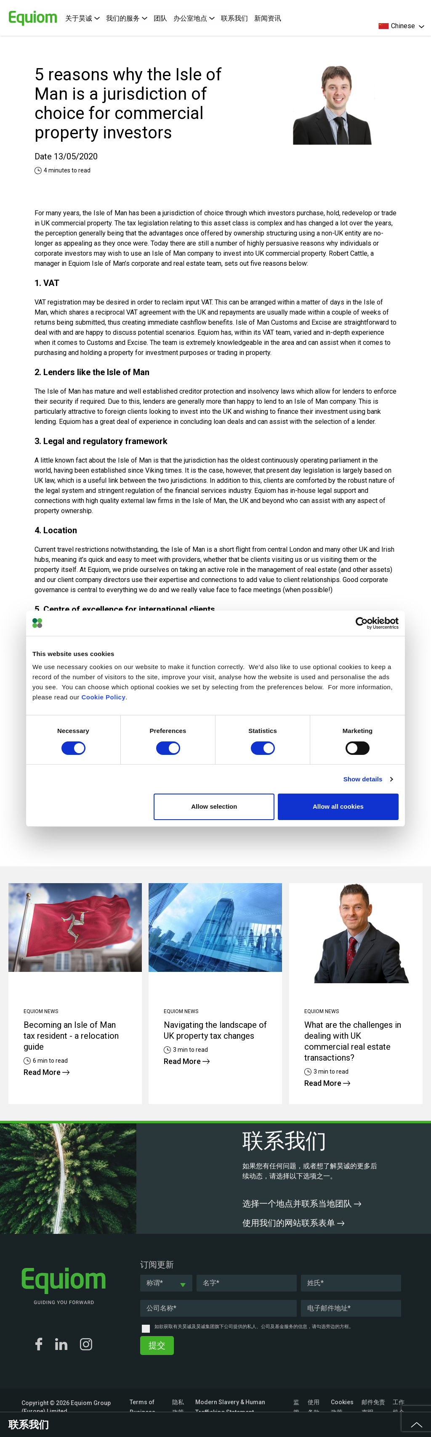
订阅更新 (157, 1265)
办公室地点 (194, 18)
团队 (160, 18)
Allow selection (214, 806)
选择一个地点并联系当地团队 (301, 1204)
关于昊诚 (82, 18)
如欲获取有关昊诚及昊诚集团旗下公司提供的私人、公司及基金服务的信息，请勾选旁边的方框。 (254, 1326)
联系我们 (234, 18)
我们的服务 (126, 18)
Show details (363, 779)
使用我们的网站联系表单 (293, 1223)
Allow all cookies (338, 806)
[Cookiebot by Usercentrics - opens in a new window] (362, 623)
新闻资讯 (267, 18)
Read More (46, 1072)
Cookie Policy (103, 697)
